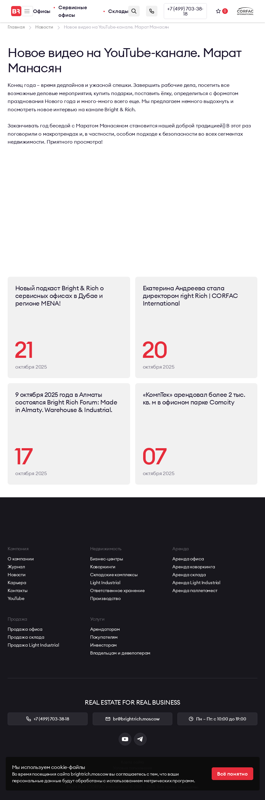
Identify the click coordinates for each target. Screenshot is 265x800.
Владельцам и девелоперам (120, 653)
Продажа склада (26, 637)
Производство (105, 598)
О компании (21, 559)
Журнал (16, 567)
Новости (17, 574)
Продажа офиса (25, 629)
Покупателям (104, 637)
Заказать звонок (151, 11)
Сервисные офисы (72, 11)
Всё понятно (232, 774)
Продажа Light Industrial (33, 645)
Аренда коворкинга (193, 567)
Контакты (18, 590)
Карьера (17, 582)
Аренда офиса (188, 559)
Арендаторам (105, 629)
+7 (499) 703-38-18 (185, 11)
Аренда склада (189, 574)
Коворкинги (103, 567)
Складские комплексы (114, 574)
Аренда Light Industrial (196, 582)
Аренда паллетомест (194, 590)
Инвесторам (103, 645)
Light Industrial (105, 582)
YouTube (16, 598)
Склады (118, 11)
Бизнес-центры (106, 559)
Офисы (41, 11)
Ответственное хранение (117, 590)
